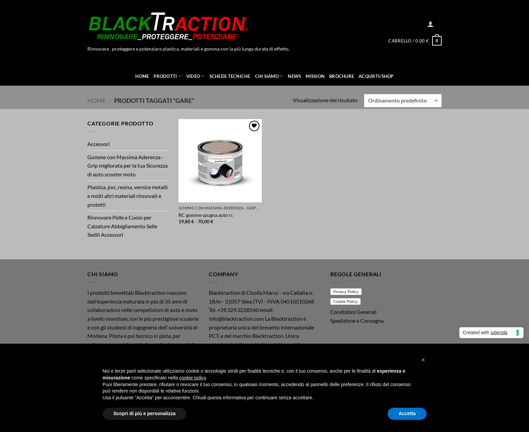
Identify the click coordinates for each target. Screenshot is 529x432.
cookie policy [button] (192, 377)
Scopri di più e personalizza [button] (144, 413)
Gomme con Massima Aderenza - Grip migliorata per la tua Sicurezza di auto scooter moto (127, 165)
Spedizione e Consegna (357, 320)
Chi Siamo (269, 76)
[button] (430, 24)
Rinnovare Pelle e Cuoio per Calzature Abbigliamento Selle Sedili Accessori (122, 226)
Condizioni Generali (353, 312)
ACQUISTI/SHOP (376, 76)
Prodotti (168, 76)
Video (195, 76)
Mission (315, 76)
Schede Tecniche (230, 76)
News (294, 76)
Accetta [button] (407, 413)
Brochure (341, 76)
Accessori (98, 144)
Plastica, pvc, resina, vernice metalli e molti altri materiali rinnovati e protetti (127, 195)
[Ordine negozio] (403, 100)
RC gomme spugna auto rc (205, 215)
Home (142, 76)
